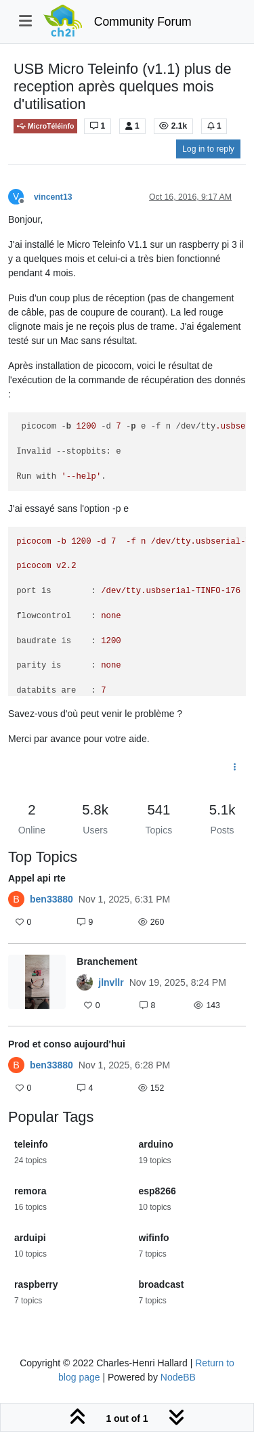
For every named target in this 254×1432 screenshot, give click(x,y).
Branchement (107, 961)
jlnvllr (110, 982)
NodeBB (178, 1377)
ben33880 (51, 899)
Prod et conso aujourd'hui (66, 1044)
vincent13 (53, 197)
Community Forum (143, 21)
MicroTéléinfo (45, 126)
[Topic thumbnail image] (37, 985)
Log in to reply (208, 149)
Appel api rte (37, 878)
